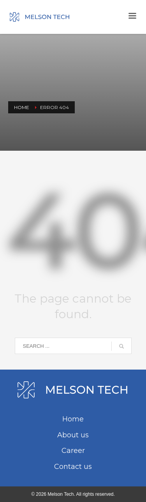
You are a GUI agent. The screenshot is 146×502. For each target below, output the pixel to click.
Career (73, 450)
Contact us (73, 466)
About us (73, 435)
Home (73, 419)
